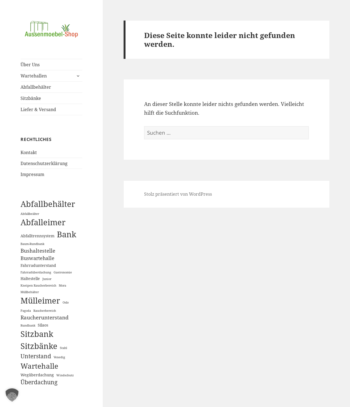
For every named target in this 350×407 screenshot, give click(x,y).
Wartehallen (34, 76)
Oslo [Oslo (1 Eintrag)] (66, 302)
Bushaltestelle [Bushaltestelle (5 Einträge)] (38, 250)
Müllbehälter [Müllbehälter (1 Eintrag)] (30, 292)
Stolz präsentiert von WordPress (178, 194)
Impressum (32, 174)
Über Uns (30, 65)
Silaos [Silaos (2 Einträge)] (43, 325)
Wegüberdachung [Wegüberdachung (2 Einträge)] (37, 374)
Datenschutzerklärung (44, 163)
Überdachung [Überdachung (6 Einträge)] (39, 382)
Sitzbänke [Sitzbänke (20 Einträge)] (39, 345)
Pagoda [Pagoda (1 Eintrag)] (26, 311)
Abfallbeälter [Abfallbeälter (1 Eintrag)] (30, 214)
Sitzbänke (31, 98)
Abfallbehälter (36, 87)
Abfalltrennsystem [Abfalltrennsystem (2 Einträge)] (37, 235)
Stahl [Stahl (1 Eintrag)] (63, 348)
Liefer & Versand (38, 109)
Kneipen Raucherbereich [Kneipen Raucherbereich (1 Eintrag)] (38, 285)
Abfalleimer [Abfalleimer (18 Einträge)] (43, 222)
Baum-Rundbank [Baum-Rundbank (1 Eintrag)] (32, 244)
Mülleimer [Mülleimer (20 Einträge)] (40, 300)
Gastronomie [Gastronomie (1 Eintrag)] (63, 272)
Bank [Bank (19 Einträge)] (66, 234)
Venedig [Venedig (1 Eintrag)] (59, 357)
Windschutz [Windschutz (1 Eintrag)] (65, 375)
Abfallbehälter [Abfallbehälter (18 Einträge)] (48, 203)
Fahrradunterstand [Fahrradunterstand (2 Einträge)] (38, 265)
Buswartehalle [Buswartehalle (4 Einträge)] (37, 258)
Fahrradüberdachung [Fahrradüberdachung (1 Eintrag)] (36, 272)
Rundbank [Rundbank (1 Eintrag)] (28, 325)
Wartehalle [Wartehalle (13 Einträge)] (39, 366)
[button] (12, 395)
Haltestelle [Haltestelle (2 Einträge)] (30, 278)
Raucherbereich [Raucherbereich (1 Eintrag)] (44, 311)
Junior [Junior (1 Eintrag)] (46, 279)
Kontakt (29, 152)
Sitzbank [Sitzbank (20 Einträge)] (37, 333)
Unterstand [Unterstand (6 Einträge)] (36, 356)
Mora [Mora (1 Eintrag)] (62, 285)
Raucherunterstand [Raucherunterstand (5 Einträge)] (45, 317)
